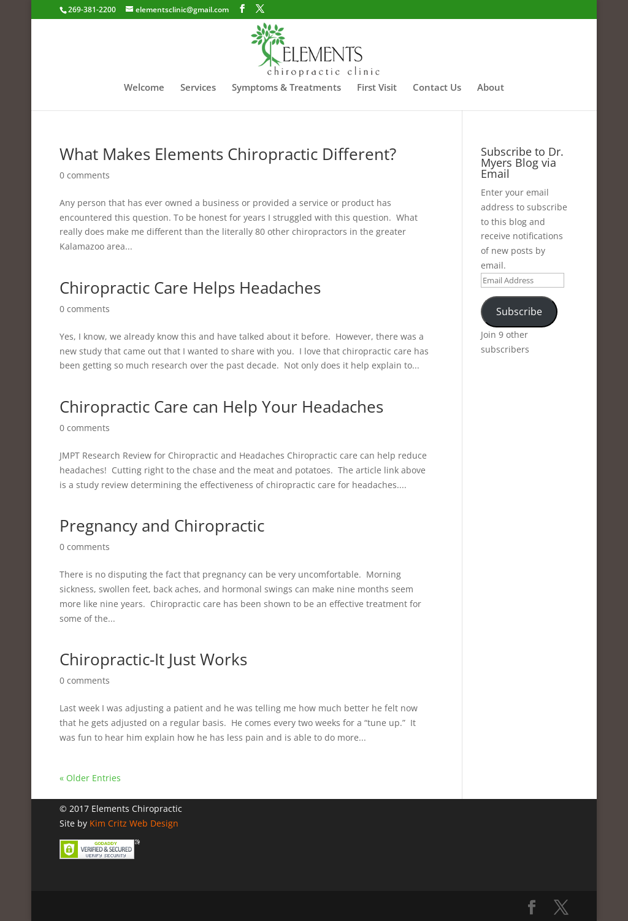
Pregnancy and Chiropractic (161, 525)
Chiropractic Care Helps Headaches (190, 288)
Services (198, 88)
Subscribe (519, 311)
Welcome (144, 88)
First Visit (377, 88)
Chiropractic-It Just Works (153, 659)
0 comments (84, 175)
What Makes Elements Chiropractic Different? (227, 154)
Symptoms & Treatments (286, 88)
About (490, 88)
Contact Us (437, 88)
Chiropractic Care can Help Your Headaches (221, 407)
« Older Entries (90, 778)
